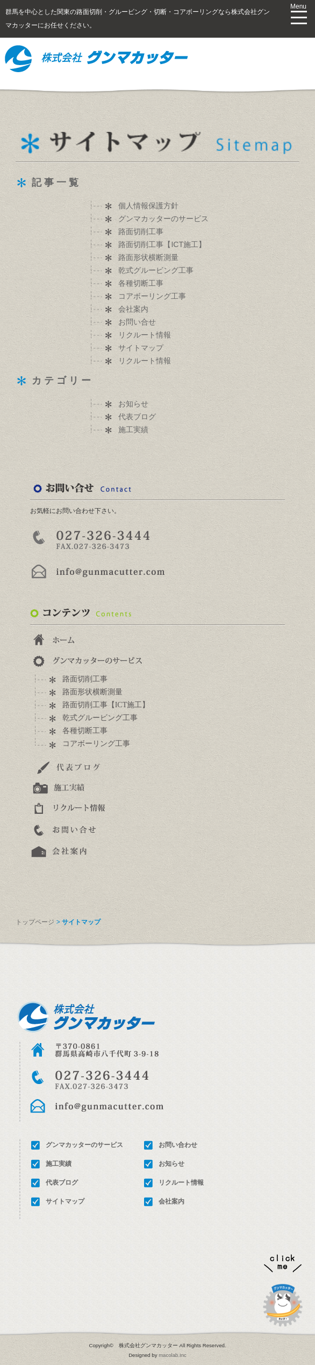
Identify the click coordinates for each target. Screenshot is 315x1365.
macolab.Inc (173, 1355)
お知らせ (133, 403)
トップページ (35, 922)
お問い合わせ (178, 1145)
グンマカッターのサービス (163, 218)
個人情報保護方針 (148, 205)
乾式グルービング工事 (156, 270)
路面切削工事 (140, 231)
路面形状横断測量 (148, 257)
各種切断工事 (140, 283)
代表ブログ (137, 416)
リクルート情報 (144, 334)
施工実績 (133, 429)
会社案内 (133, 309)
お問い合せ (137, 322)
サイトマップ (140, 347)
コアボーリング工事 (152, 296)
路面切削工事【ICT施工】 (162, 244)
